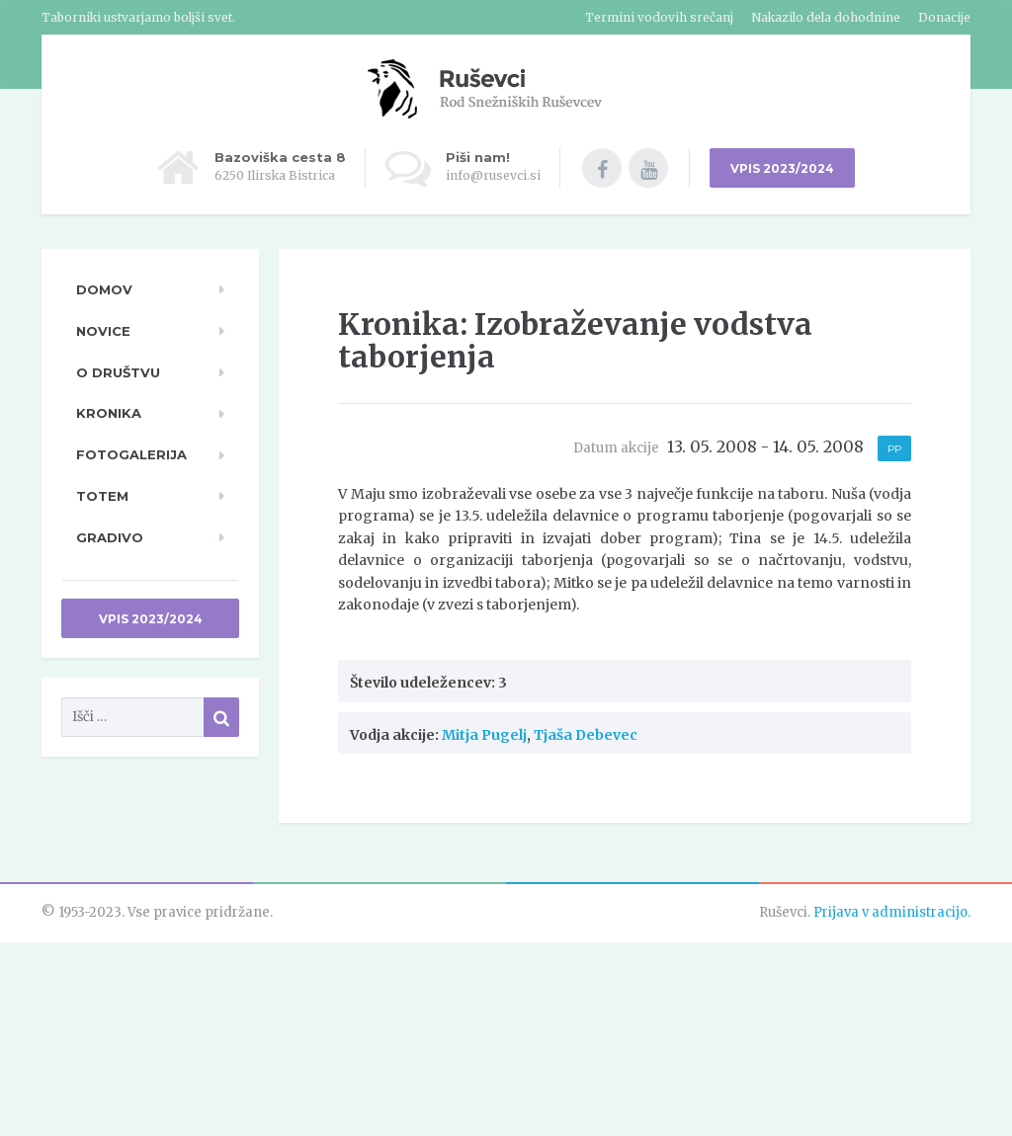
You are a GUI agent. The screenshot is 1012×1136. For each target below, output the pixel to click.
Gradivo (109, 537)
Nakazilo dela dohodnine (825, 17)
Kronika (108, 413)
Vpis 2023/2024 (151, 618)
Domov (104, 289)
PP (894, 449)
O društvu (118, 372)
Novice (103, 331)
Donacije (944, 17)
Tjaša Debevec (585, 735)
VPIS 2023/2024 (782, 168)
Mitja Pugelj (484, 735)
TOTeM (102, 496)
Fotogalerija (131, 454)
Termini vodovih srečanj (659, 17)
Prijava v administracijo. (891, 912)
